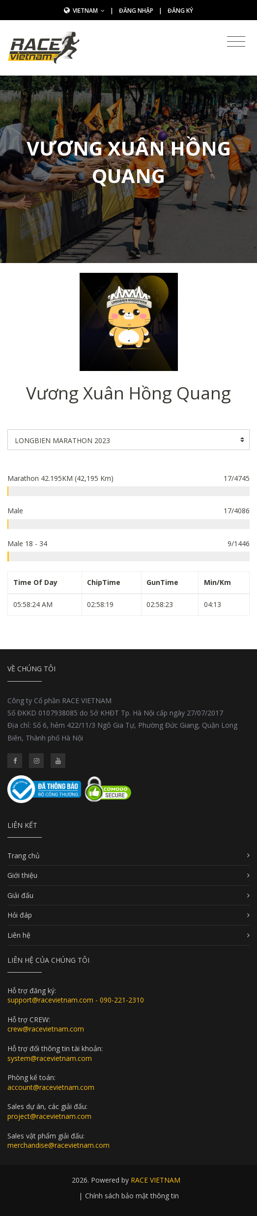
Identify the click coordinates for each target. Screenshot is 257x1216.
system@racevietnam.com (49, 1058)
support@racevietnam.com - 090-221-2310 (75, 1000)
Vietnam (89, 10)
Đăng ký (180, 10)
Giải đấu (20, 895)
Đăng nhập (136, 10)
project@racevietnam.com (49, 1116)
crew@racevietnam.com (45, 1028)
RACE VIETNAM (155, 1180)
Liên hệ (18, 935)
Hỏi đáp (19, 915)
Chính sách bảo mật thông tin (132, 1195)
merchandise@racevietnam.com (58, 1145)
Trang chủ (23, 855)
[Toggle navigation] (236, 41)
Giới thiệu (22, 875)
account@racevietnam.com (50, 1087)
